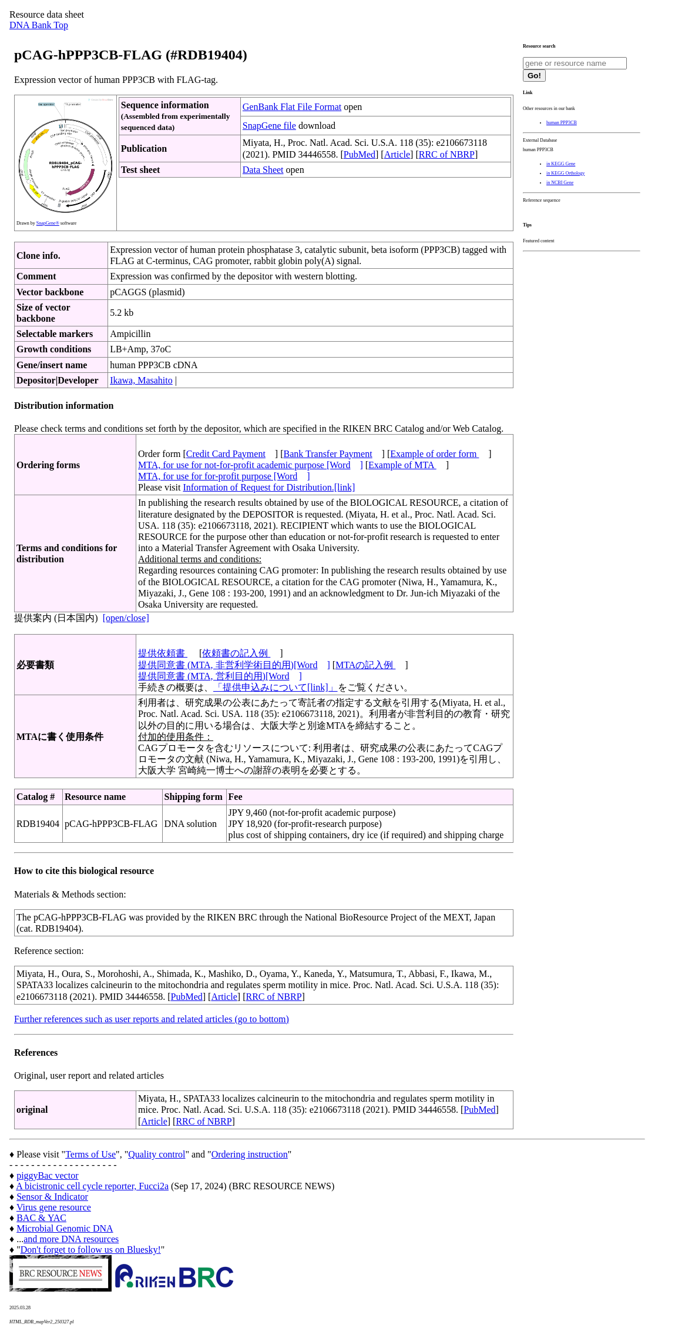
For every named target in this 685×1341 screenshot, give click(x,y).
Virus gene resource (53, 1207)
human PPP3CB (561, 122)
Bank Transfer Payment (328, 454)
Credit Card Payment (226, 454)
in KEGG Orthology (565, 173)
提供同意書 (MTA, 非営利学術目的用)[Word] (234, 665)
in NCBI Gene (559, 182)
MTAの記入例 (365, 665)
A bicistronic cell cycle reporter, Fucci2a (92, 1186)
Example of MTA (402, 465)
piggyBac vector (47, 1175)
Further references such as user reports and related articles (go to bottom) (151, 1019)
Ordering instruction (249, 1154)
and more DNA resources (71, 1239)
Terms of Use (90, 1154)
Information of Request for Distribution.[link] (269, 487)
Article (397, 154)
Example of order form (434, 454)
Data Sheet (263, 170)
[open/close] (126, 618)
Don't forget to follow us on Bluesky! (91, 1250)
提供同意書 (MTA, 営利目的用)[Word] (220, 676)
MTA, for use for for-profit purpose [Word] (224, 476)
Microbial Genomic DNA (64, 1228)
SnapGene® (47, 223)
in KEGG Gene (560, 163)
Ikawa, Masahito (141, 380)
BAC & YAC (41, 1218)
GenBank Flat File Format (292, 107)
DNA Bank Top (38, 25)
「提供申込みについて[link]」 (275, 687)
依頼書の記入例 (236, 653)
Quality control (156, 1154)
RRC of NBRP (447, 154)
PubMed (359, 154)
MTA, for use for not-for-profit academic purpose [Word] (250, 465)
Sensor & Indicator (52, 1197)
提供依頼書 (162, 653)
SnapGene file (269, 126)
